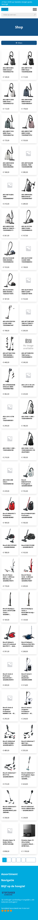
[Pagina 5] (23, 860)
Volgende (31, 860)
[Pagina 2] (9, 860)
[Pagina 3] (14, 860)
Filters (19, 43)
